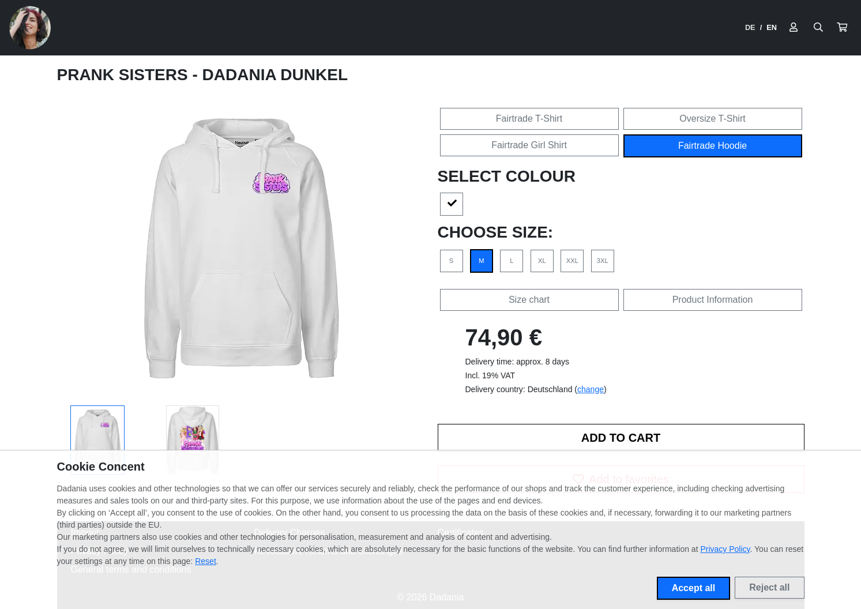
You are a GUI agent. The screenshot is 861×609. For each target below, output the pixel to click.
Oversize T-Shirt (712, 118)
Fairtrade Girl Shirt (529, 145)
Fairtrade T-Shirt (529, 118)
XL (542, 260)
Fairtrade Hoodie (712, 146)
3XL (602, 260)
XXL (572, 260)
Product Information (712, 299)
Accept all (694, 588)
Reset (205, 561)
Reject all (769, 587)
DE (750, 27)
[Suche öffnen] (818, 27)
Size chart (529, 299)
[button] (842, 27)
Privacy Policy (725, 549)
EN (771, 27)
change (590, 389)
